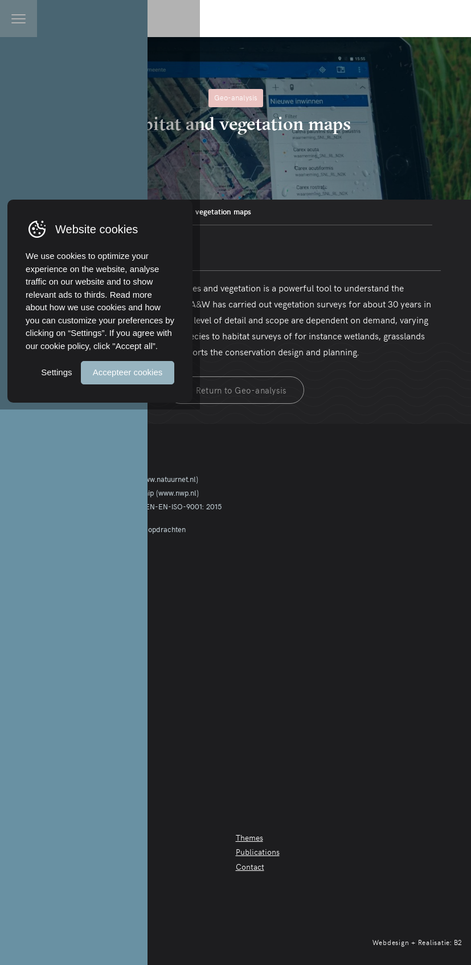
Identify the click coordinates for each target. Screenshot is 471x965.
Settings (316, 918)
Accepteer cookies (394, 918)
